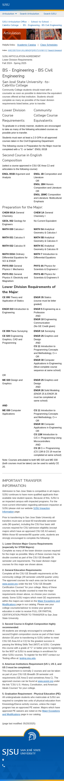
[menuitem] (9, 14)
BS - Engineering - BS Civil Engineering (42, 25)
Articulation (8, 13)
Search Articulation (29, 13)
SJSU (6, 4)
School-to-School (40, 21)
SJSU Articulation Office (14, 21)
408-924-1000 (15, 765)
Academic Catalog (26, 45)
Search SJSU (50, 13)
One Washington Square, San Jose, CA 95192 (30, 760)
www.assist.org (10, 584)
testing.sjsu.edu (28, 658)
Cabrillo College (10, 25)
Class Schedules (49, 45)
